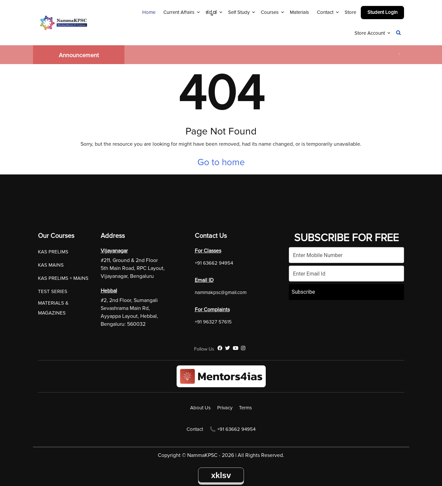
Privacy (224, 408)
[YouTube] (235, 348)
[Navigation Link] (398, 33)
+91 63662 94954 (214, 263)
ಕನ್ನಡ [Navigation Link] (211, 12)
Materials (299, 12)
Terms (245, 408)
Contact (325, 12)
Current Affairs (178, 12)
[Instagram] (243, 348)
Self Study (239, 12)
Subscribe (303, 292)
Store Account (370, 33)
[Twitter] (227, 348)
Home (148, 12)
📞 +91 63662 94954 (232, 429)
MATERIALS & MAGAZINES (53, 308)
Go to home (221, 162)
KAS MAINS (51, 265)
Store (350, 12)
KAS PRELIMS (53, 252)
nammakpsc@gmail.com (221, 292)
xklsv (221, 475)
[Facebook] (220, 348)
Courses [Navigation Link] (270, 12)
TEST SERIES (52, 291)
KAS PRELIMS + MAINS (63, 278)
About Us (200, 408)
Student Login (382, 12)
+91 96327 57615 (213, 322)
